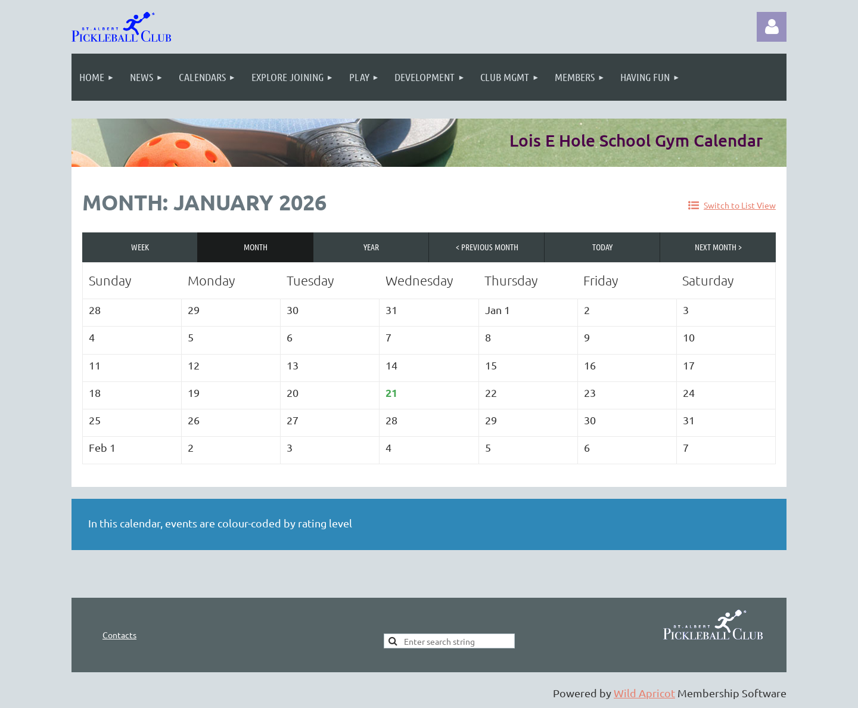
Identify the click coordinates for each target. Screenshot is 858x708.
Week (140, 246)
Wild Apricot (644, 693)
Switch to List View (740, 205)
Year (371, 246)
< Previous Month (487, 246)
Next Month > (718, 246)
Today (602, 246)
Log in (771, 27)
